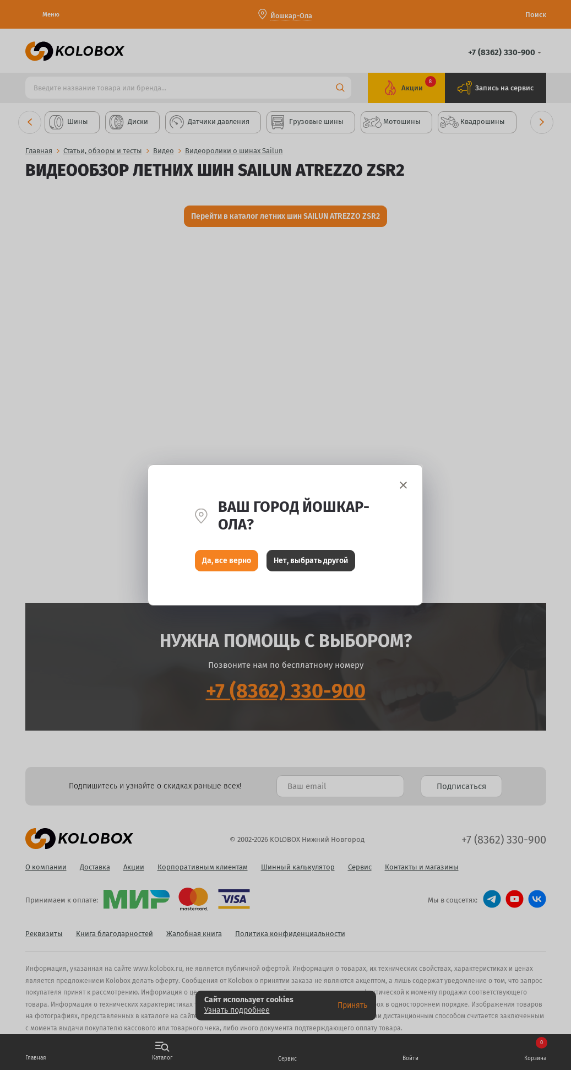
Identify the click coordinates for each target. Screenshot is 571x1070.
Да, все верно (226, 560)
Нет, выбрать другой (311, 560)
